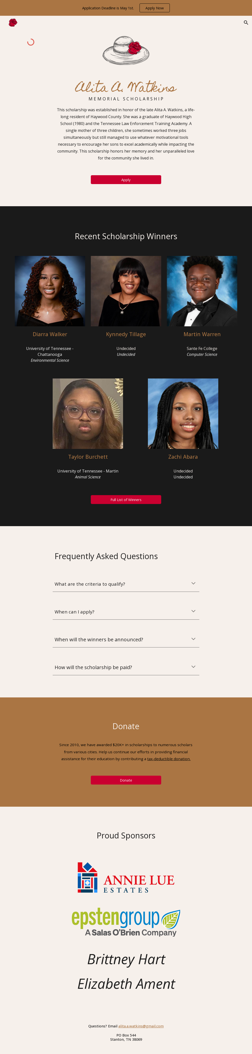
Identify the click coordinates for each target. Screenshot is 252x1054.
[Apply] (126, 179)
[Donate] (126, 780)
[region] (126, 8)
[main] (126, 120)
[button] (246, 23)
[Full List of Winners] (126, 499)
